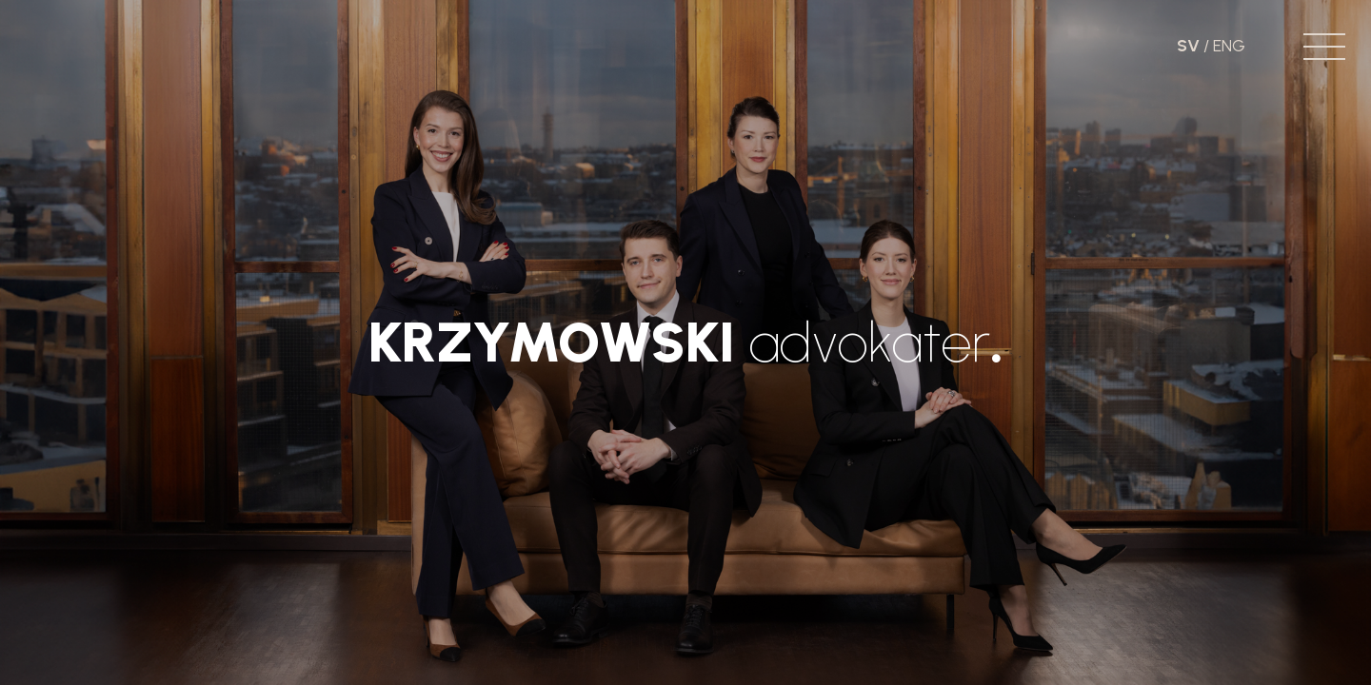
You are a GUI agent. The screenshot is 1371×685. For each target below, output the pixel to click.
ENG (1229, 45)
